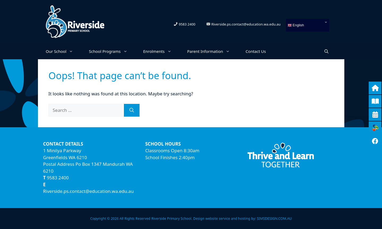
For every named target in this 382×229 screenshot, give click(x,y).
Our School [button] (63, 51)
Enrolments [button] (161, 51)
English (296, 25)
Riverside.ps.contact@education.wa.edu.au (88, 191)
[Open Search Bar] (326, 51)
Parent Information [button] (212, 51)
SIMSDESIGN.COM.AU (274, 218)
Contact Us (256, 51)
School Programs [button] (112, 51)
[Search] (132, 110)
